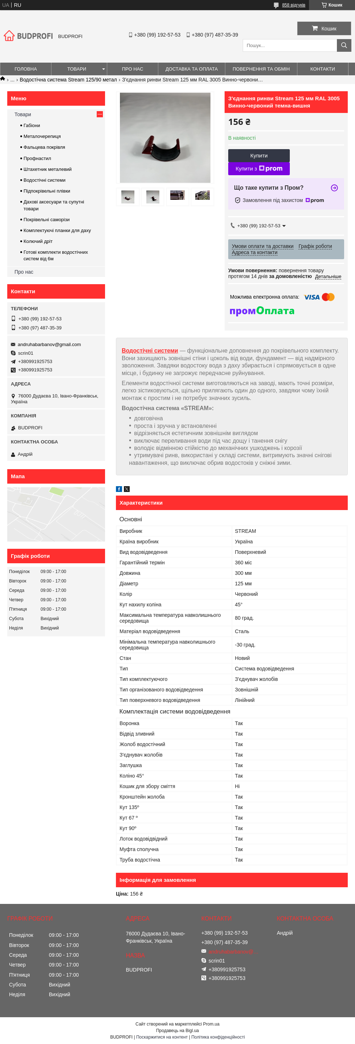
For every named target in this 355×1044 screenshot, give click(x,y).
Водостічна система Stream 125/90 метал (68, 80)
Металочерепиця (42, 136)
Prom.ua (211, 1024)
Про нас (132, 69)
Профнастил (37, 158)
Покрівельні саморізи (47, 219)
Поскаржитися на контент (162, 1037)
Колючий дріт (38, 241)
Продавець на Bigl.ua (177, 1030)
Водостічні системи (150, 351)
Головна (25, 69)
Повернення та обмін (261, 69)
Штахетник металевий (48, 169)
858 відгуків (293, 5)
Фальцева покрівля (44, 147)
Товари (76, 69)
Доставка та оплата (192, 69)
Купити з (258, 168)
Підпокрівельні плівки (47, 191)
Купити (259, 155)
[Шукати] (344, 45)
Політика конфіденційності (218, 1037)
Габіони (32, 125)
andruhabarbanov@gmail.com (49, 344)
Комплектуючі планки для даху (57, 230)
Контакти (322, 69)
